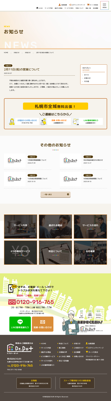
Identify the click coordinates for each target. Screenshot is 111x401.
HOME (39, 8)
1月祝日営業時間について (37, 160)
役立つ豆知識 (64, 361)
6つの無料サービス (48, 356)
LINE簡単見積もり (20, 324)
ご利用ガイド (79, 348)
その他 (86, 81)
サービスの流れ (69, 8)
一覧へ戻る (48, 194)
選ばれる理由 (58, 8)
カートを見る (92, 352)
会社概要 (95, 8)
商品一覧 (88, 8)
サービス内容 (49, 8)
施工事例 (62, 348)
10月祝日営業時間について (37, 178)
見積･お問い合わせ (43, 324)
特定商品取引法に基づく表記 (95, 360)
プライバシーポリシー (93, 356)
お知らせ (16, 52)
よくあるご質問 (64, 356)
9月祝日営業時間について (92, 178)
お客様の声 (63, 352)
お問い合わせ (79, 356)
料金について (79, 8)
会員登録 (63, 5)
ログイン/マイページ (94, 348)
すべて (86, 75)
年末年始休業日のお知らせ (93, 160)
